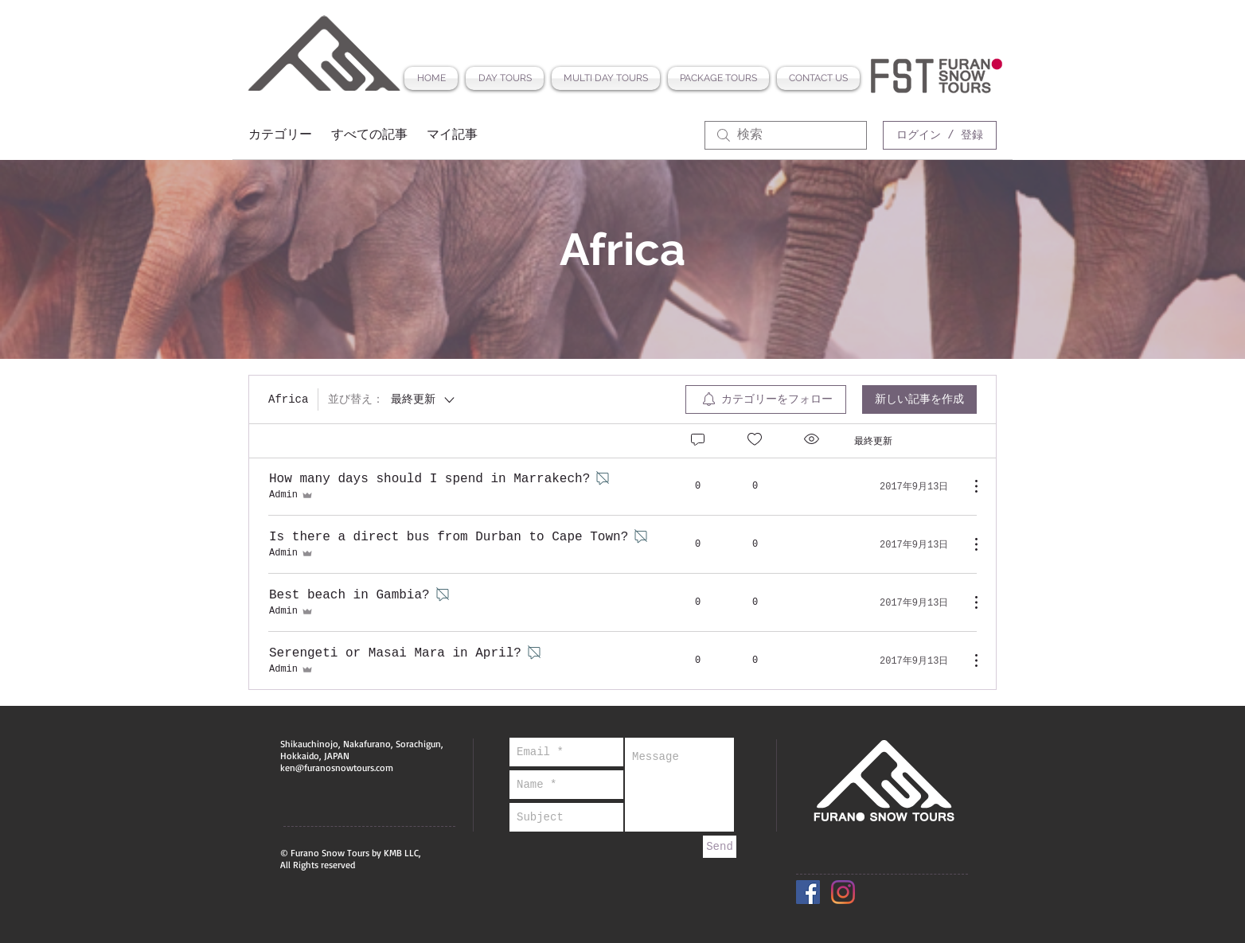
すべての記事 (369, 135)
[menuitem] (765, 399)
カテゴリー (280, 135)
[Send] (719, 847)
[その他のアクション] (968, 486)
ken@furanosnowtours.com (336, 767)
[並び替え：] (392, 399)
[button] (505, 78)
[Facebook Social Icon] (808, 892)
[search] (785, 135)
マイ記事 (452, 135)
